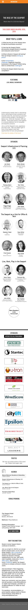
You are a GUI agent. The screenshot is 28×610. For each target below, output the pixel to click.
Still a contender (16, 552)
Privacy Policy (18, 604)
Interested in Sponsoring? (14, 336)
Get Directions (14, 531)
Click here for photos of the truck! (11, 133)
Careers (3, 604)
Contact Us (8, 604)
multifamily (9, 562)
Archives (12, 604)
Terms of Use (24, 604)
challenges (18, 65)
